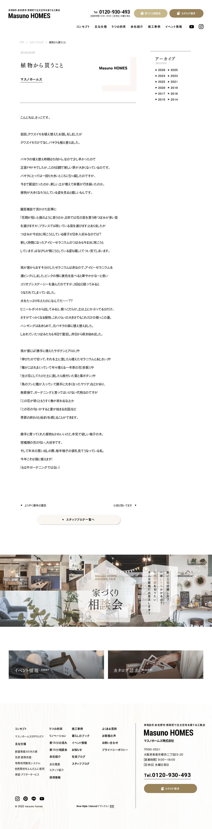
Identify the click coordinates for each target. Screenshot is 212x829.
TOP (22, 42)
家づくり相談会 (59, 749)
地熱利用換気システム (28, 763)
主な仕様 (101, 26)
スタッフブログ (37, 42)
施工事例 (154, 26)
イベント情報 (173, 26)
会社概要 (55, 764)
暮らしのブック (81, 735)
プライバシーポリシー (115, 749)
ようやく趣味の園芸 (35, 505)
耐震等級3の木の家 (26, 751)
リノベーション (58, 735)
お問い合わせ (110, 742)
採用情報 (55, 777)
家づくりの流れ (59, 742)
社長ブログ (79, 756)
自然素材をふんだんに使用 (30, 768)
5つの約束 (119, 26)
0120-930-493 (112, 12)
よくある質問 (109, 728)
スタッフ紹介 (57, 769)
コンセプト (83, 26)
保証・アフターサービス (27, 774)
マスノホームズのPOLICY (29, 736)
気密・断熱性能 (23, 757)
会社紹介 (137, 26)
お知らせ (77, 749)
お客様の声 (109, 735)
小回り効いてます (122, 505)
